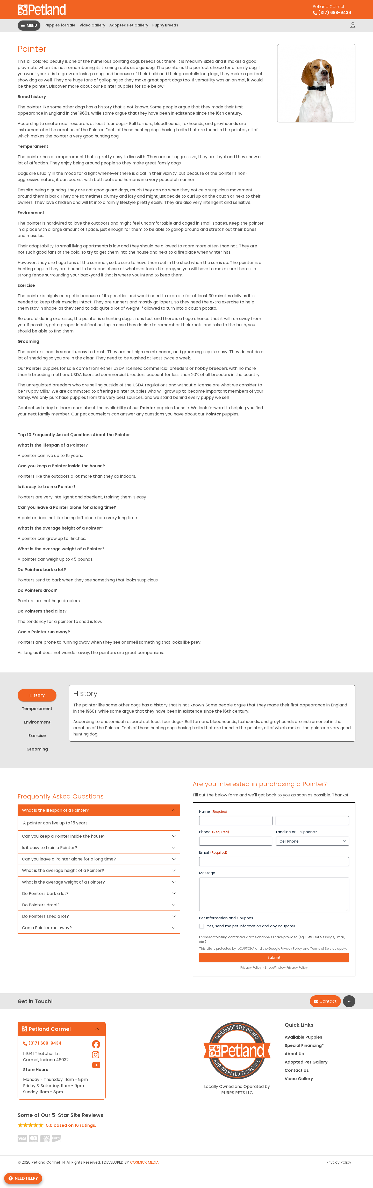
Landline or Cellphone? (296, 832)
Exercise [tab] (37, 736)
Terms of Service (323, 948)
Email (213, 852)
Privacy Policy (291, 948)
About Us (294, 1054)
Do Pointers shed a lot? (45, 916)
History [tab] (37, 695)
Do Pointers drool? (41, 905)
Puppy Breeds (165, 25)
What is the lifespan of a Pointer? (55, 810)
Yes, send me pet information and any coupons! (251, 926)
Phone (214, 832)
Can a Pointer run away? (47, 928)
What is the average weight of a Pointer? (63, 882)
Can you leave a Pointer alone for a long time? (69, 859)
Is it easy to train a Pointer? (49, 848)
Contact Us (297, 1070)
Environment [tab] (37, 722)
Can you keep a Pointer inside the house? (63, 836)
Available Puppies (303, 1037)
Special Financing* (304, 1045)
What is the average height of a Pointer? (63, 870)
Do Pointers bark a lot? (45, 894)
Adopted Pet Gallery (128, 25)
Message (207, 873)
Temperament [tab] (37, 709)
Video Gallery (92, 25)
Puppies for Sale (60, 25)
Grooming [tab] (37, 749)
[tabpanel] (212, 713)
